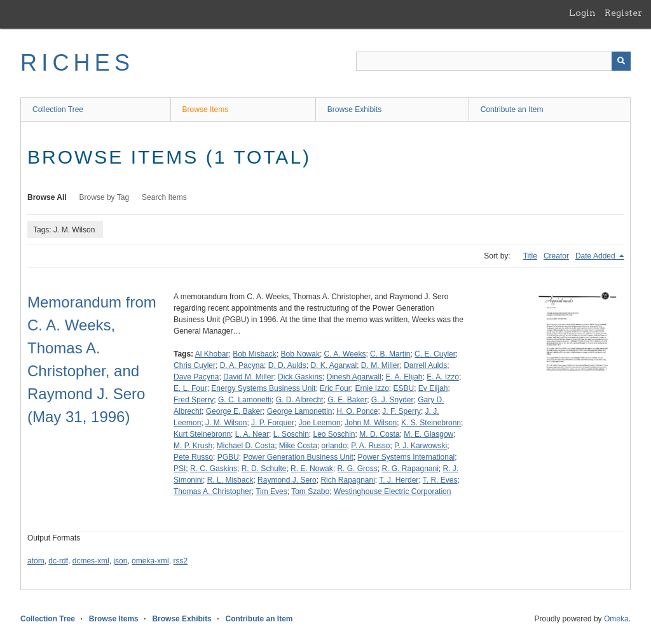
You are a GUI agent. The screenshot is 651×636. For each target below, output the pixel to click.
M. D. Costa (379, 434)
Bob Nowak (300, 354)
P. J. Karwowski (420, 445)
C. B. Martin (390, 354)
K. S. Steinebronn (431, 422)
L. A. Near (252, 434)
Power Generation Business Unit (298, 457)
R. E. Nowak (312, 468)
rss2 (180, 560)
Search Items (164, 197)
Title (530, 255)
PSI (180, 468)
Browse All (47, 197)
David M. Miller (248, 376)
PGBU (228, 457)
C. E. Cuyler (435, 354)
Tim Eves (271, 491)
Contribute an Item (512, 109)
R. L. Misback (230, 480)
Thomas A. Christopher (213, 491)
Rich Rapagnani (347, 480)
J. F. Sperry (401, 411)
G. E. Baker (347, 399)
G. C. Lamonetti (244, 399)
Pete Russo (193, 457)
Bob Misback (255, 354)
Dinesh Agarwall (354, 376)
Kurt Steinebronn (202, 434)
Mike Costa (298, 445)
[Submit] (621, 61)
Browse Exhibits (354, 109)
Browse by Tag (104, 197)
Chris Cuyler (195, 365)
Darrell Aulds (425, 365)
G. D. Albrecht (300, 399)
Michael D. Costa (246, 445)
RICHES (77, 63)
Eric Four (335, 388)
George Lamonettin (299, 411)
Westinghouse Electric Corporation (392, 491)
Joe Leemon (320, 422)
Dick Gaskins (300, 376)
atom (36, 560)
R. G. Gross (357, 468)
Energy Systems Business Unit (263, 388)
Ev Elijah (433, 388)
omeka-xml (150, 560)
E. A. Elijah (403, 376)
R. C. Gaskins (213, 468)
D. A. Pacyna (242, 365)
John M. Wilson (371, 422)
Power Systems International (406, 457)
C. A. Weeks (345, 354)
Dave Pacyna (196, 376)
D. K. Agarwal (333, 365)
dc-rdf (58, 560)
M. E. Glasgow (428, 434)
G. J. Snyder (392, 399)
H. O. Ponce (357, 411)
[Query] (493, 61)
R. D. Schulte (264, 468)
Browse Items (205, 109)
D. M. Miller (380, 365)
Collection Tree (57, 109)
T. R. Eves (440, 480)
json (120, 560)
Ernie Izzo (371, 388)
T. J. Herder (398, 480)
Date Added (596, 255)
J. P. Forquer (272, 422)
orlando (334, 445)
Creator (556, 255)
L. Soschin (291, 434)
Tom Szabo (310, 491)
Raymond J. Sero (287, 480)
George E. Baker (234, 411)
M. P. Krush (193, 445)
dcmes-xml (90, 560)
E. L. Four (190, 388)
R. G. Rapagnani (409, 468)
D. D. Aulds (287, 365)
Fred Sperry (194, 399)
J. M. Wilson (226, 422)
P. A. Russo (370, 445)
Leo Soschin (334, 434)
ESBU (403, 388)
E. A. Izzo (443, 376)
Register (623, 13)
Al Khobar (212, 354)
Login (582, 13)
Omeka (616, 618)
